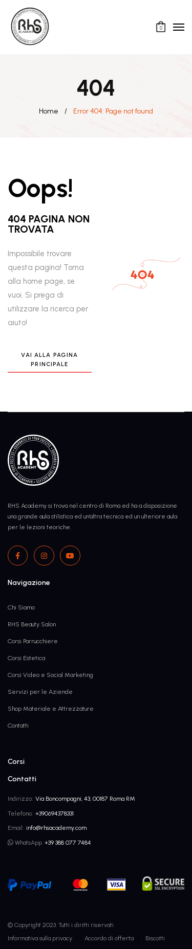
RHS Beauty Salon (32, 624)
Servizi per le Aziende (40, 691)
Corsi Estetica (26, 658)
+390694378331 (54, 813)
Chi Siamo (21, 607)
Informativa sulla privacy (40, 938)
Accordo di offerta (109, 938)
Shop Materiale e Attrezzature (51, 708)
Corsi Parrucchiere (33, 641)
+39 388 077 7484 (68, 842)
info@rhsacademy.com (56, 827)
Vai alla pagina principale (49, 359)
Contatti (18, 725)
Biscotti (155, 938)
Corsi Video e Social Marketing (50, 675)
